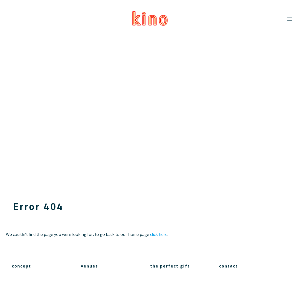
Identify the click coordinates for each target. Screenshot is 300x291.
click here (158, 234)
